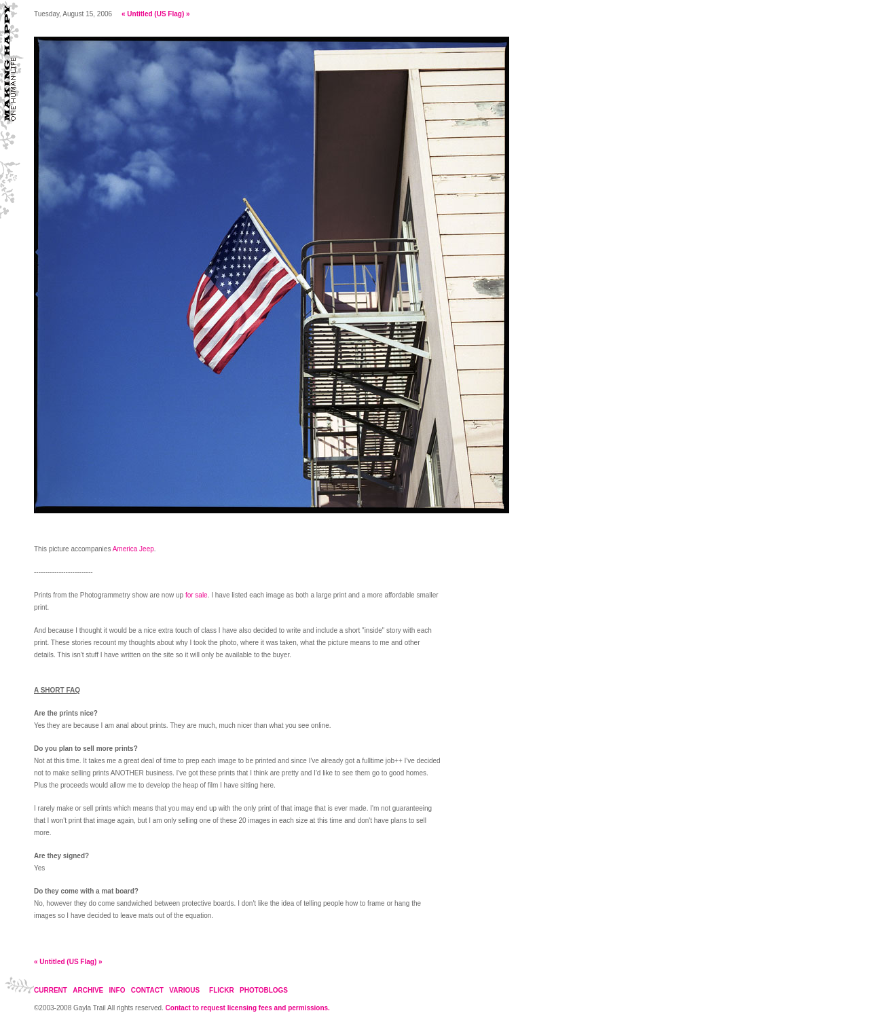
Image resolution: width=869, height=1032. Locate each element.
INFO (117, 990)
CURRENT (50, 990)
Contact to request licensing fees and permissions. (248, 1008)
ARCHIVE (88, 990)
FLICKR (221, 990)
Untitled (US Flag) (155, 14)
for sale (196, 595)
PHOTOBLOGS (264, 990)
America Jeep (133, 549)
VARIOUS (184, 990)
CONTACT (147, 990)
